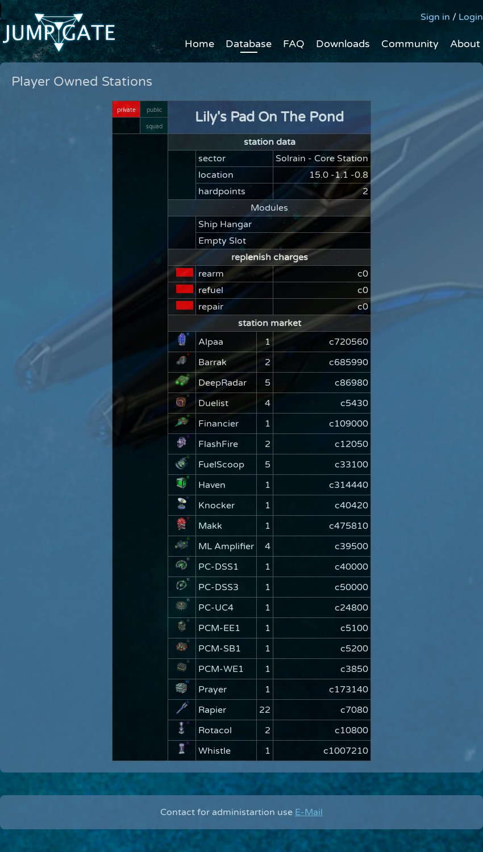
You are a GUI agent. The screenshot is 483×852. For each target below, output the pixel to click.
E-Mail (309, 812)
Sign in (435, 17)
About (465, 43)
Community (410, 43)
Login (471, 17)
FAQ (294, 43)
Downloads (343, 43)
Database (249, 43)
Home (199, 43)
